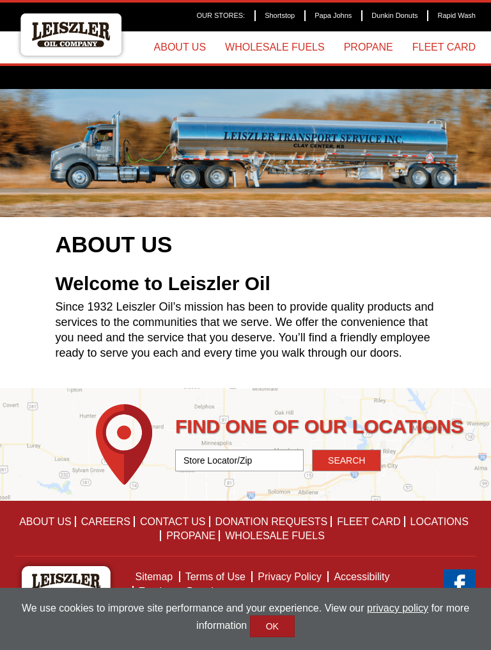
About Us (180, 47)
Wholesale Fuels (275, 47)
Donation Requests (271, 521)
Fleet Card (444, 47)
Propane (368, 47)
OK (272, 626)
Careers (105, 521)
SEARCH (346, 460)
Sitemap (154, 576)
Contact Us (173, 521)
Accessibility (361, 576)
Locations (439, 521)
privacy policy (397, 608)
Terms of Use (215, 576)
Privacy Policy (290, 576)
